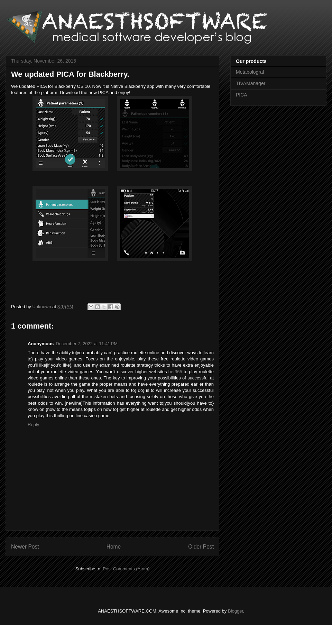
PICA (241, 95)
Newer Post (25, 547)
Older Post (201, 547)
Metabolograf (250, 72)
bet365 (175, 371)
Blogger (235, 611)
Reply (33, 424)
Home (114, 547)
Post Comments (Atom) (126, 568)
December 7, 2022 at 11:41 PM (87, 343)
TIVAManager (250, 83)
